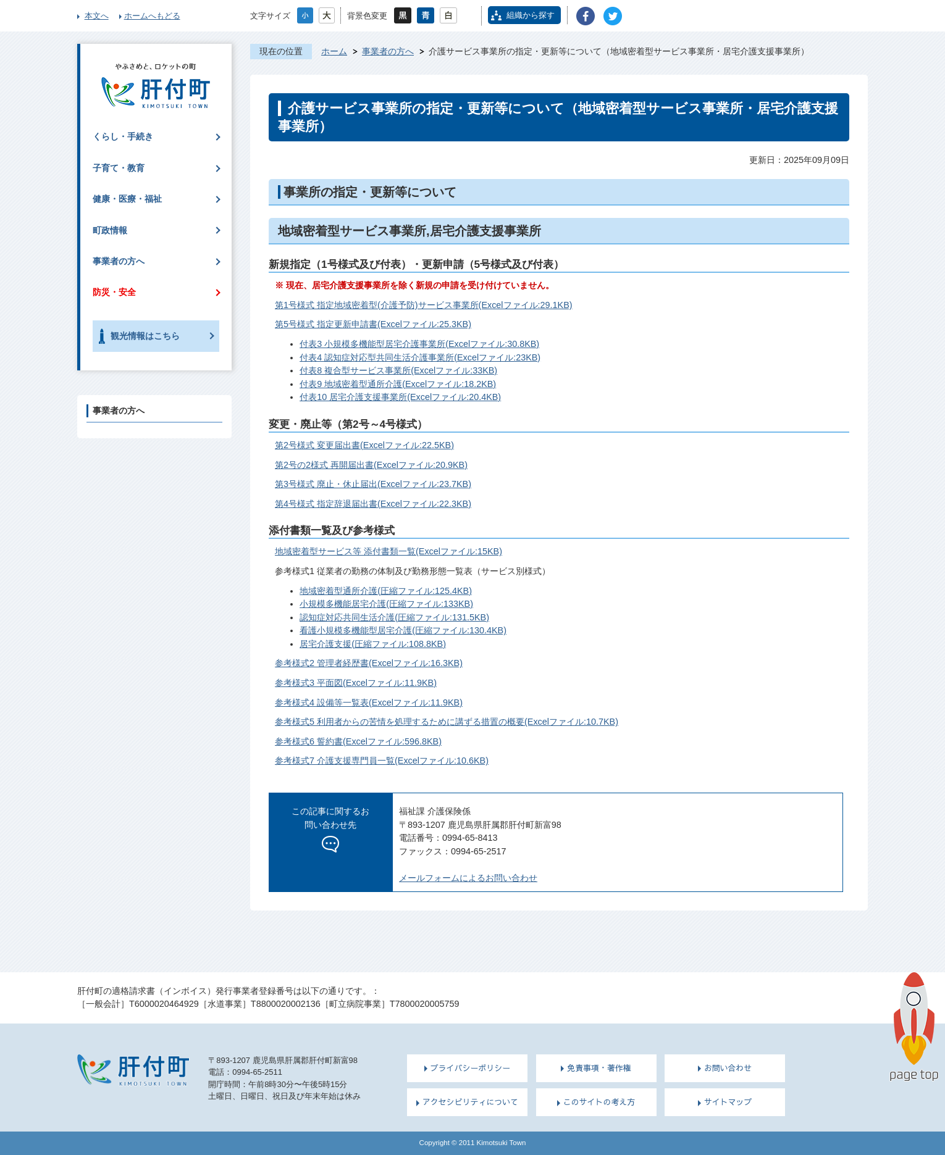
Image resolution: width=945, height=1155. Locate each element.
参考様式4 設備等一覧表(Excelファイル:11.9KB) (369, 702)
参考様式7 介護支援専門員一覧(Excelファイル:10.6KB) (382, 760)
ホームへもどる (152, 15)
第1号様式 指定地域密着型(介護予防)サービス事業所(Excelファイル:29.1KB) (424, 305)
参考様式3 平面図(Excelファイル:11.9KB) (356, 683)
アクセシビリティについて (470, 1101)
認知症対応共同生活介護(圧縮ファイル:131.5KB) (394, 617)
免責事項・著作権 (599, 1068)
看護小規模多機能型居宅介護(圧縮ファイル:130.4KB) (403, 630)
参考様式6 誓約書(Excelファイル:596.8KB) (358, 741)
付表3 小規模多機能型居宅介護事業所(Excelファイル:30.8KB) (419, 344)
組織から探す (530, 15)
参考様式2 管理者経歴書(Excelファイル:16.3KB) (369, 663)
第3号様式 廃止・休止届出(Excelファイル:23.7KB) (373, 484)
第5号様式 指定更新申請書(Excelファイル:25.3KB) (373, 324)
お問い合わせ (728, 1068)
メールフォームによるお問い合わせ (468, 878)
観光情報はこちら (145, 336)
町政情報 (110, 230)
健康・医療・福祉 (127, 199)
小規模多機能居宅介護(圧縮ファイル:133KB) (386, 604)
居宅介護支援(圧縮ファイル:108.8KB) (373, 644)
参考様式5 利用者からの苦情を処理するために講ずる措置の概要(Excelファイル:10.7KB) (446, 722)
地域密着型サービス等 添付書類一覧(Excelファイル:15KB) (388, 551)
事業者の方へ (388, 51)
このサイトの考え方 (599, 1101)
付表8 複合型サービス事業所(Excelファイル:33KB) (398, 370)
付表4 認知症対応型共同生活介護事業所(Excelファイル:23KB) (420, 357)
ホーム (334, 51)
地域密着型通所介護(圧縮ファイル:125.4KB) (386, 591)
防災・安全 (114, 292)
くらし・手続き (123, 136)
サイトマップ (728, 1101)
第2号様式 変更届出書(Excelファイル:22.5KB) (364, 445)
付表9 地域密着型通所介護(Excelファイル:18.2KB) (398, 384)
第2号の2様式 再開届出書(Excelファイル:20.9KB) (371, 465)
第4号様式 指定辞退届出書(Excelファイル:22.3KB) (373, 504)
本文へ (97, 15)
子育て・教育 (119, 168)
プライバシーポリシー (470, 1068)
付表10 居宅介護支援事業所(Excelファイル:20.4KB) (400, 397)
